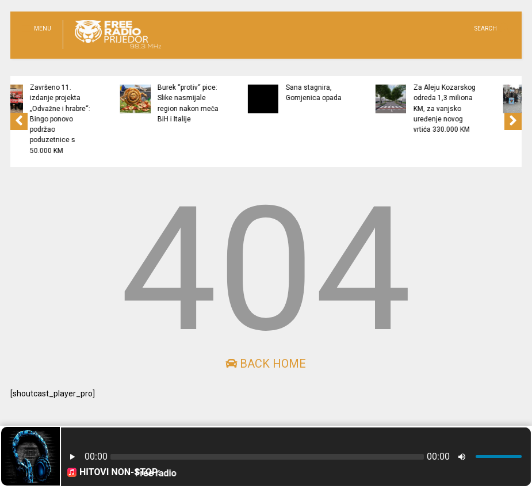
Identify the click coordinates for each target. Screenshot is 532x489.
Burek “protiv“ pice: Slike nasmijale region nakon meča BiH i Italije (237, 103)
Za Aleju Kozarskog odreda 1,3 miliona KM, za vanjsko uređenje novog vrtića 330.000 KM (494, 108)
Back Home (265, 363)
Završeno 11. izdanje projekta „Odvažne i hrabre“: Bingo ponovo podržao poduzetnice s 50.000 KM (109, 119)
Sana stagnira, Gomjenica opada (363, 92)
